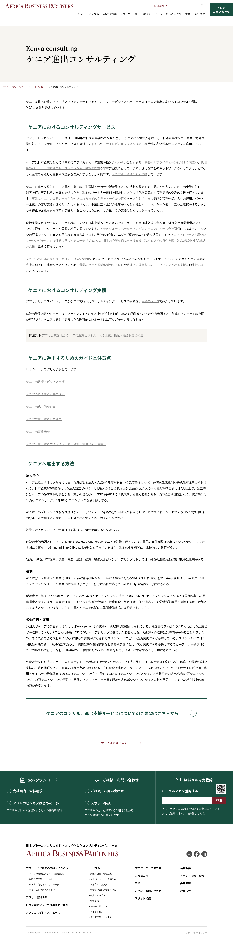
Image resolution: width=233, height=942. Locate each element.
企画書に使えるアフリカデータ (44, 884)
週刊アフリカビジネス (101, 917)
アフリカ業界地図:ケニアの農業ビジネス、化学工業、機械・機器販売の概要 (92, 335)
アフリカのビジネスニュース (43, 912)
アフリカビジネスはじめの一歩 (33, 803)
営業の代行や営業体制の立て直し (101, 265)
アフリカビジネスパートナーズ (39, 5)
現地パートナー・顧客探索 (103, 879)
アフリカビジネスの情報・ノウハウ (110, 14)
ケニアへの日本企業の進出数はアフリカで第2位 (58, 259)
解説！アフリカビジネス (41, 879)
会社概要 (199, 14)
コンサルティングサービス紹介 (28, 87)
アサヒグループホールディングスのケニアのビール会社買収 (140, 228)
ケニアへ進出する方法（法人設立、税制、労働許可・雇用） (66, 444)
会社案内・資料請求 (24, 791)
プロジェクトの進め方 (168, 14)
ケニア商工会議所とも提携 (129, 174)
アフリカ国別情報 (36, 897)
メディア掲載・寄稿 (192, 876)
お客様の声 (141, 876)
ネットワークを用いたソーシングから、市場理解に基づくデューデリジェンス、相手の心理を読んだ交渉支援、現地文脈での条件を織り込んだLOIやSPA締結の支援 (116, 240)
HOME (80, 14)
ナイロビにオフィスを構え (124, 144)
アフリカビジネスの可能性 (42, 890)
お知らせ (185, 891)
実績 (187, 14)
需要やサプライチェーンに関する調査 (169, 162)
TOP (5, 87)
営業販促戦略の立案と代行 (103, 890)
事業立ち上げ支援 (98, 884)
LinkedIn (204, 854)
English (159, 6)
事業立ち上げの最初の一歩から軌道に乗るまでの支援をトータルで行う (79, 198)
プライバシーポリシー (196, 932)
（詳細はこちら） (197, 813)
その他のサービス (98, 906)
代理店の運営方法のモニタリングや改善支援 (156, 265)
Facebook (197, 854)
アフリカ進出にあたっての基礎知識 (46, 873)
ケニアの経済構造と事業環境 (45, 394)
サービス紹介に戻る (114, 743)
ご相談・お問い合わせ (104, 791)
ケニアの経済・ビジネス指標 (45, 381)
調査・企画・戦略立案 (101, 873)
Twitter (189, 854)
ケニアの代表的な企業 (41, 406)
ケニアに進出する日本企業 (44, 419)
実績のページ (150, 301)
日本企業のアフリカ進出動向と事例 (47, 905)
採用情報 (185, 883)
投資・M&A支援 (98, 895)
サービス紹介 (143, 14)
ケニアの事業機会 (38, 431)
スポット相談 (98, 803)
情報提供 (94, 901)
